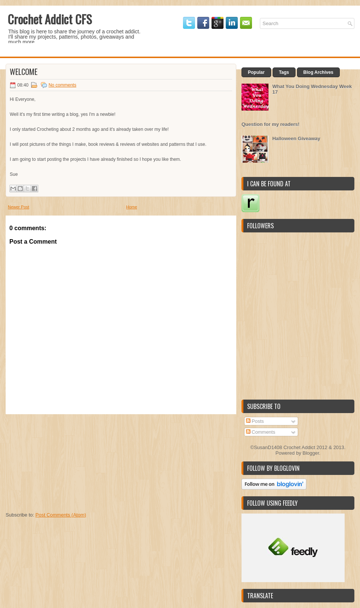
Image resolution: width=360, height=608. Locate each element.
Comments (260, 432)
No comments (62, 85)
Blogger (311, 453)
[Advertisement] (62, 461)
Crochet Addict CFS (50, 19)
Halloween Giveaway (296, 138)
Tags (284, 72)
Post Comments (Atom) (61, 515)
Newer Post (18, 207)
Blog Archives (318, 72)
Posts (255, 421)
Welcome (24, 71)
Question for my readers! (271, 124)
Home (131, 207)
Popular (256, 72)
